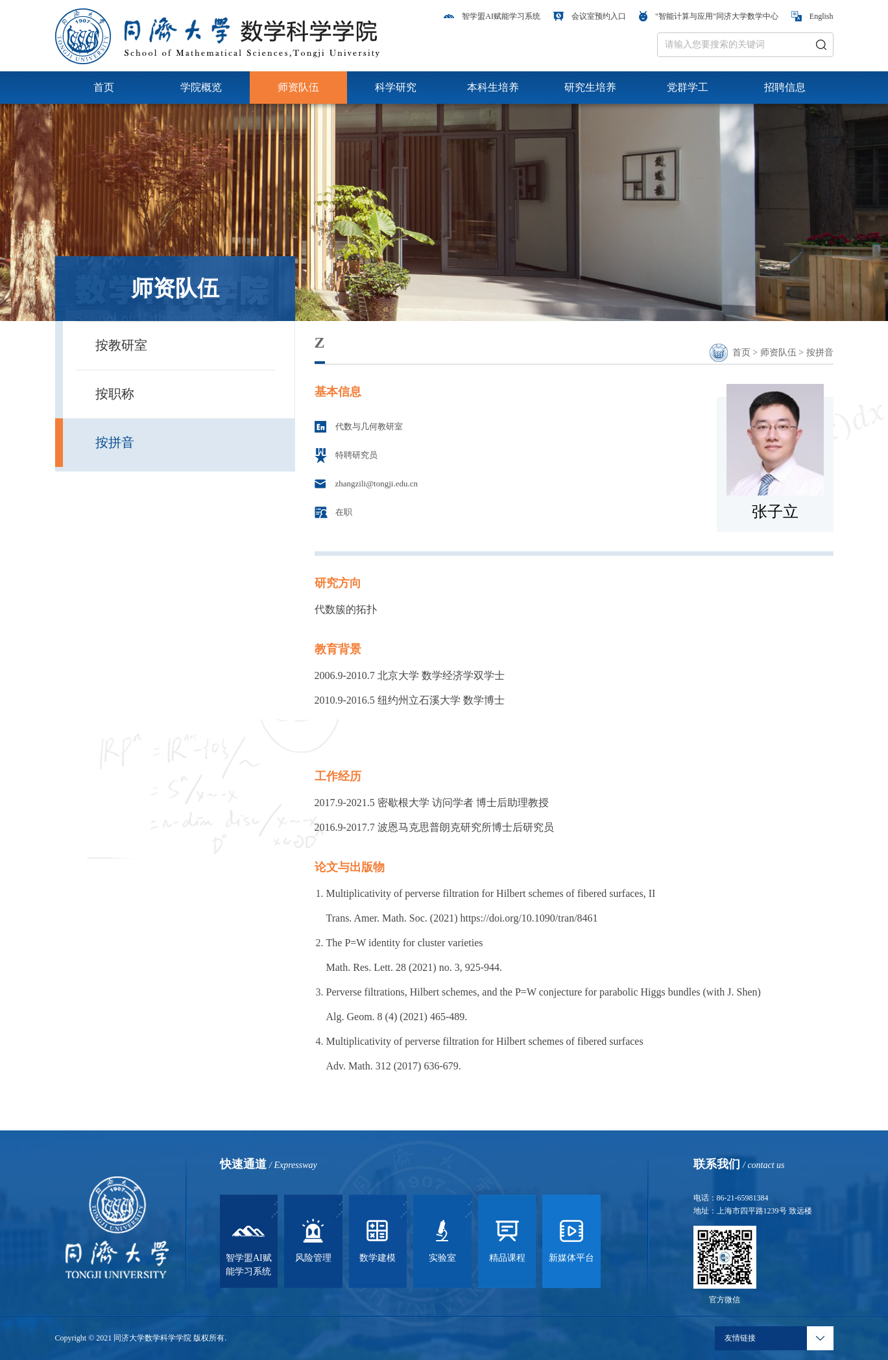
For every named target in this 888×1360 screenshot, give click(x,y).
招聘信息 (785, 87)
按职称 (114, 394)
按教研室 (121, 345)
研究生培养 (590, 87)
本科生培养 (493, 87)
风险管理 (313, 1239)
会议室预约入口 (589, 16)
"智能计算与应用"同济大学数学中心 (708, 16)
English (812, 16)
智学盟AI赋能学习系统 (492, 16)
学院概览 (201, 87)
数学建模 (377, 1239)
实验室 (442, 1239)
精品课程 (507, 1239)
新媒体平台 (571, 1239)
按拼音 (114, 442)
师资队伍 (298, 87)
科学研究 (395, 87)
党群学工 (687, 87)
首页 (103, 87)
